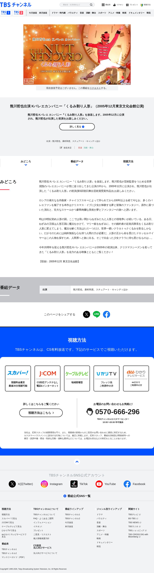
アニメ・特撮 (114, 13)
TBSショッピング (136, 530)
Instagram (56, 484)
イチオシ (119, 5)
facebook (106, 314)
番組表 (108, 5)
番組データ (77, 161)
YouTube (110, 484)
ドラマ (100, 514)
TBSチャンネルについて (44, 514)
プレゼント (133, 5)
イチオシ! (37, 526)
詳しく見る (75, 126)
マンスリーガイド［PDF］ (14, 557)
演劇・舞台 (91, 13)
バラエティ (73, 13)
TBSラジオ (133, 526)
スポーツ (102, 13)
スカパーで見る (9, 518)
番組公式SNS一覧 (78, 496)
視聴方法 (147, 5)
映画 (124, 13)
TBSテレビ (133, 514)
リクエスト (95, 88)
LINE (96, 314)
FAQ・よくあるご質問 (43, 518)
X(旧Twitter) (25, 484)
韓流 (149, 13)
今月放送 (33, 13)
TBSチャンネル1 (5, 13)
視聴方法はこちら (39, 412)
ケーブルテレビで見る (12, 526)
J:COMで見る (8, 522)
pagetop (77, 462)
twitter (86, 314)
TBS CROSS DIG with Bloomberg (138, 535)
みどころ (26, 161)
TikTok (84, 484)
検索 (91, 5)
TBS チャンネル (15, 4)
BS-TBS (132, 518)
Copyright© (4, 569)
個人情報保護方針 (41, 538)
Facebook (139, 484)
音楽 (82, 13)
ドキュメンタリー (136, 13)
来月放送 (43, 13)
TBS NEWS (133, 522)
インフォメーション (42, 522)
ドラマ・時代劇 (59, 13)
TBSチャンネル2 (18, 13)
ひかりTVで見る (9, 530)
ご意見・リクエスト (42, 534)
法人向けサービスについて (45, 553)
